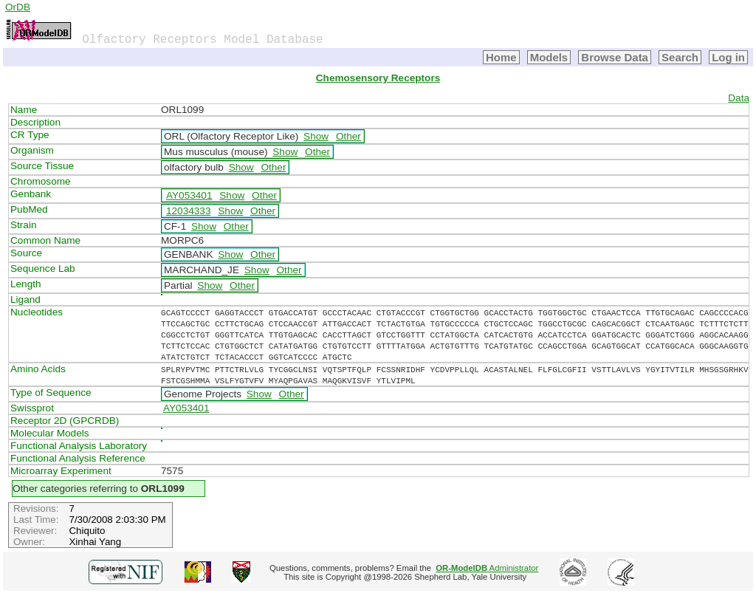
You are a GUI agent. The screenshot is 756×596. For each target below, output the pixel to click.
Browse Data (614, 57)
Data (738, 97)
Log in (728, 57)
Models (549, 57)
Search (680, 57)
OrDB (17, 7)
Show (316, 136)
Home (501, 57)
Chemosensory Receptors (378, 77)
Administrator (487, 568)
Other (348, 136)
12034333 (188, 210)
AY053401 (189, 195)
